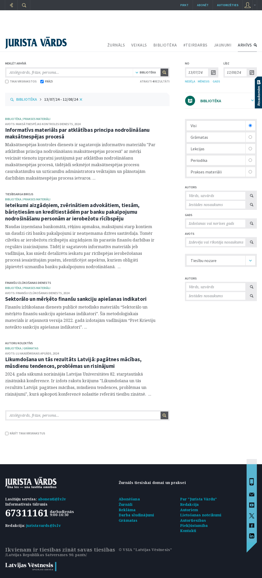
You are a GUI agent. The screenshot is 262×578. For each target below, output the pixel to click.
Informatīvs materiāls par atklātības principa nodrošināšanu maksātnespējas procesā (77, 133)
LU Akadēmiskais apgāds (33, 353)
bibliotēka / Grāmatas (22, 348)
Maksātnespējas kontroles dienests (44, 124)
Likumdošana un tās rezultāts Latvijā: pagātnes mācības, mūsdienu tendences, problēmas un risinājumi (73, 362)
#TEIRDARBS (195, 45)
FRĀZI (46, 81)
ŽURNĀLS (116, 45)
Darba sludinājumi (136, 514)
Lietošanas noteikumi (201, 514)
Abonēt (203, 5)
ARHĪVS (245, 45)
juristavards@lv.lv (43, 525)
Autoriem (189, 509)
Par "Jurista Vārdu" (198, 499)
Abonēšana (129, 499)
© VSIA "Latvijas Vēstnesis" (145, 549)
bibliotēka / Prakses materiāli (27, 119)
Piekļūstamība (194, 525)
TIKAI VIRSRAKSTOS (21, 81)
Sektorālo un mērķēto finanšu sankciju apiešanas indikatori (76, 298)
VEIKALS (139, 45)
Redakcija (189, 504)
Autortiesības (193, 520)
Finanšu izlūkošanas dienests (28, 283)
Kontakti (188, 530)
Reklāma (127, 509)
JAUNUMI (223, 45)
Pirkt (184, 5)
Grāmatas (128, 520)
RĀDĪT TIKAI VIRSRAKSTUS (25, 433)
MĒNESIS (204, 81)
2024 (77, 124)
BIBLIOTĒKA (165, 45)
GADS (216, 81)
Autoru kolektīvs (19, 343)
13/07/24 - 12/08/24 (61, 99)
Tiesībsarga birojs (19, 194)
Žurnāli (126, 504)
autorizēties (227, 5)
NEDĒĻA (190, 81)
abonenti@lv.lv (52, 499)
